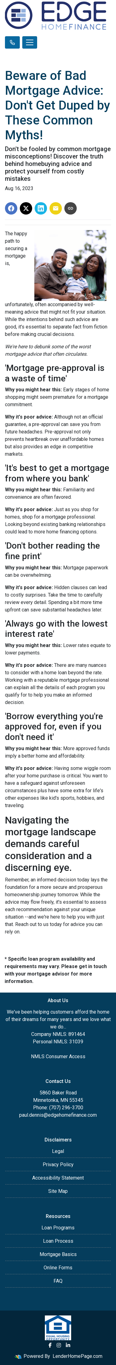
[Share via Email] (55, 208)
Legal (58, 1151)
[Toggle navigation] (29, 42)
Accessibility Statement (58, 1178)
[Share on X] (26, 208)
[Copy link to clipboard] (70, 208)
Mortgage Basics (58, 1254)
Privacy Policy (58, 1164)
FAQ (58, 1281)
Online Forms (58, 1268)
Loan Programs (58, 1228)
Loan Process (58, 1241)
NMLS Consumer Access (58, 1056)
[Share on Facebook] (11, 208)
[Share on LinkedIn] (41, 208)
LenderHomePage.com (77, 1356)
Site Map (58, 1191)
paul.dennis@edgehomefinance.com (58, 1115)
